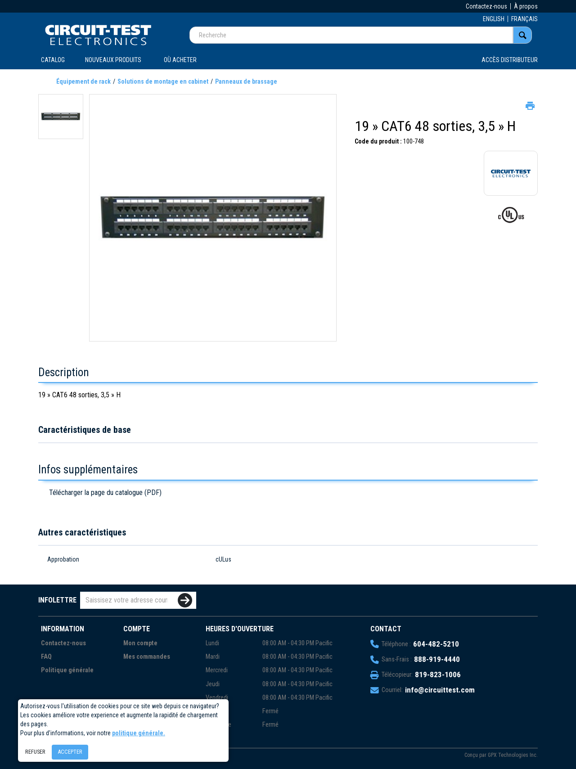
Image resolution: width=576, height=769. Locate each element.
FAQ (46, 657)
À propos (526, 6)
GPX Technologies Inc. (513, 755)
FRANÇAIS (524, 18)
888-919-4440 (437, 659)
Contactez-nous (486, 6)
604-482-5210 (436, 643)
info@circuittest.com (440, 689)
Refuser (35, 751)
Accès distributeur (510, 59)
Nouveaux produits (113, 59)
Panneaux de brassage (246, 81)
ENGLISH (493, 18)
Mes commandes (146, 657)
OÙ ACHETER (180, 59)
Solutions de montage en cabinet (162, 81)
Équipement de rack (83, 81)
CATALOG (53, 59)
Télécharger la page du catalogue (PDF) (105, 492)
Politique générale (67, 670)
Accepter (70, 751)
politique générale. (138, 733)
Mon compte (140, 643)
